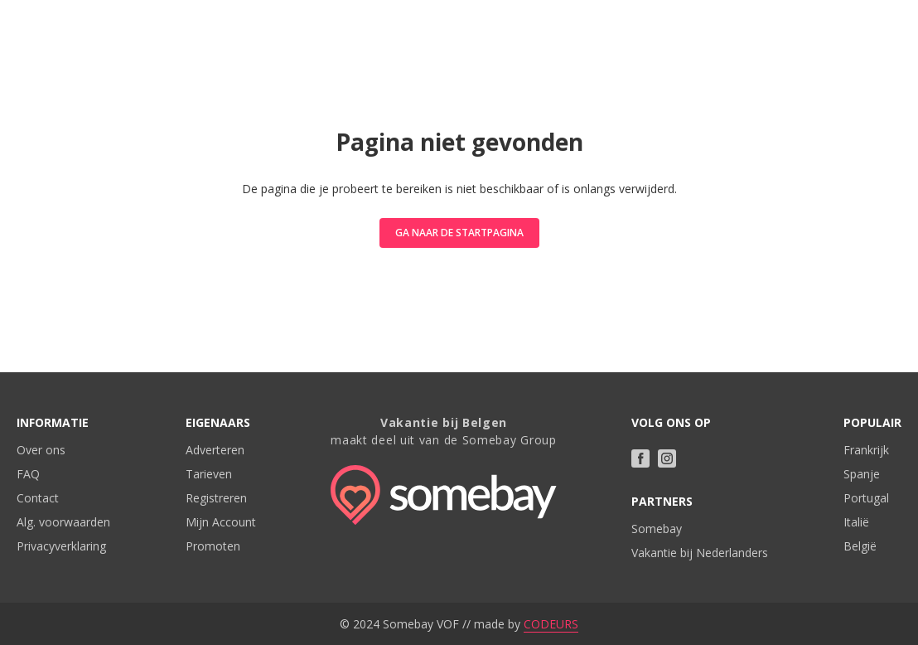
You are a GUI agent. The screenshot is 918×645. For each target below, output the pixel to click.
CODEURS (551, 624)
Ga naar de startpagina (459, 233)
